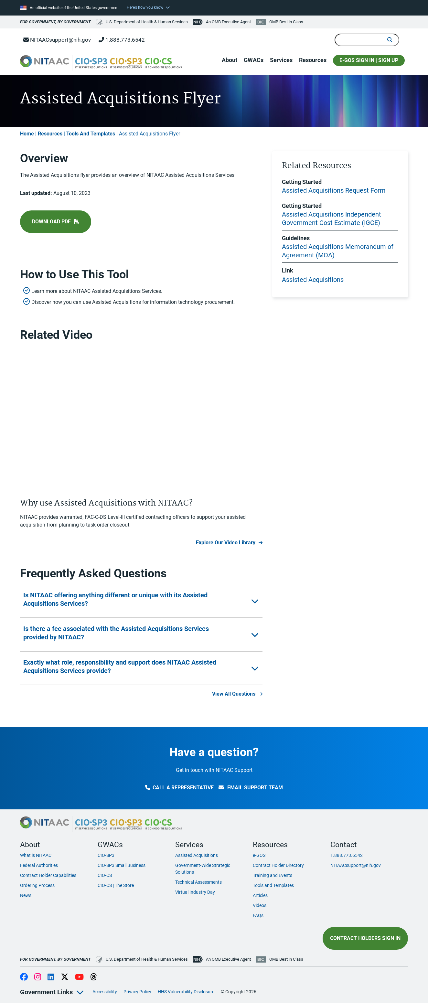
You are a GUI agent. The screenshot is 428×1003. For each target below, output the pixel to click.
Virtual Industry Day (195, 892)
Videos (259, 905)
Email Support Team (251, 787)
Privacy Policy (137, 991)
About (229, 60)
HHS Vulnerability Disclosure (186, 991)
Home (27, 134)
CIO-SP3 (106, 855)
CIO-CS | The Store (116, 885)
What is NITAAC (35, 855)
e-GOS (259, 855)
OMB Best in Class (286, 21)
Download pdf (51, 222)
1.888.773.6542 (122, 40)
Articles (260, 895)
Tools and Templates (273, 885)
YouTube (79, 977)
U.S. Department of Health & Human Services (142, 22)
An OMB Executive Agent (228, 21)
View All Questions (233, 694)
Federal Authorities (39, 865)
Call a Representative (179, 787)
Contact (343, 844)
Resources (312, 60)
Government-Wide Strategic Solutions (202, 869)
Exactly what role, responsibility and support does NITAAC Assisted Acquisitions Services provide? (119, 666)
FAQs (258, 915)
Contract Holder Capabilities (48, 875)
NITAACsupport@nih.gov (57, 40)
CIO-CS (105, 875)
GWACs (253, 60)
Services (281, 60)
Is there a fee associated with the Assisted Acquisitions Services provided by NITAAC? (116, 633)
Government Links (46, 992)
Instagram (37, 977)
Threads (93, 977)
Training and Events (272, 875)
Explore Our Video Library (225, 542)
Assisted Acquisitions (313, 279)
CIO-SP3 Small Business (121, 865)
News (25, 895)
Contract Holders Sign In (365, 938)
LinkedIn (51, 977)
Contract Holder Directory (278, 865)
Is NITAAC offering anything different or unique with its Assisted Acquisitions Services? (115, 599)
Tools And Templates (90, 134)
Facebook (24, 977)
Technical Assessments (198, 882)
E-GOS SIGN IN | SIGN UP (368, 60)
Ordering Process (37, 885)
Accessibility (104, 991)
